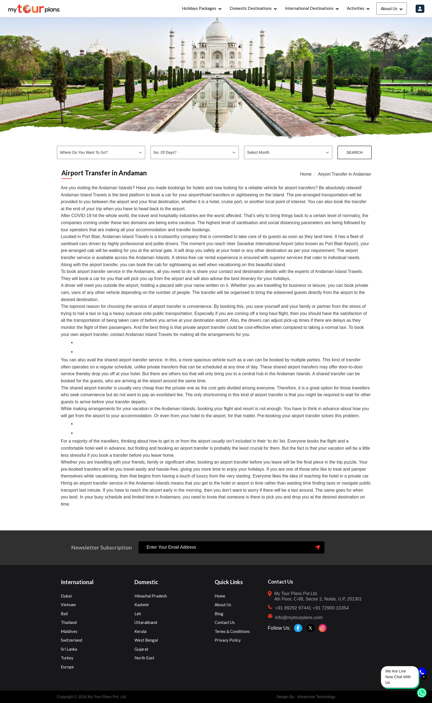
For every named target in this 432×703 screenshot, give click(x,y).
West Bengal (146, 640)
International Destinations (309, 8)
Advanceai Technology (316, 697)
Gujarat (141, 649)
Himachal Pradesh (150, 595)
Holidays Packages (199, 8)
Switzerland (71, 640)
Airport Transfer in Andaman (344, 174)
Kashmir (141, 604)
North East (144, 657)
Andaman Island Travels (84, 195)
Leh (137, 613)
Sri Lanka (69, 649)
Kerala (140, 631)
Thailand (69, 622)
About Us (388, 8)
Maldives (69, 631)
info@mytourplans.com (299, 617)
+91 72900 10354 (331, 608)
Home (305, 174)
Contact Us (225, 622)
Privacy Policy (228, 640)
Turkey (67, 657)
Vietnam (68, 604)
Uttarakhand (145, 622)
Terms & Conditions (232, 631)
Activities (355, 8)
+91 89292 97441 (293, 608)
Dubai (66, 595)
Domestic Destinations (250, 8)
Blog (219, 613)
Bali (64, 613)
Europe (67, 666)
